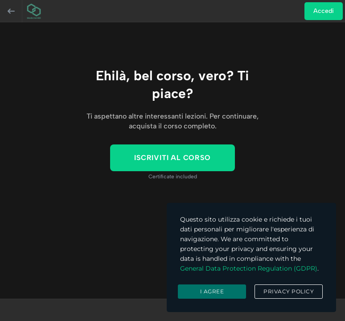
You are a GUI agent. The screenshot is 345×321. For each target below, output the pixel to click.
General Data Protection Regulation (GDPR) (248, 268)
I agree (212, 291)
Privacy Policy (288, 291)
